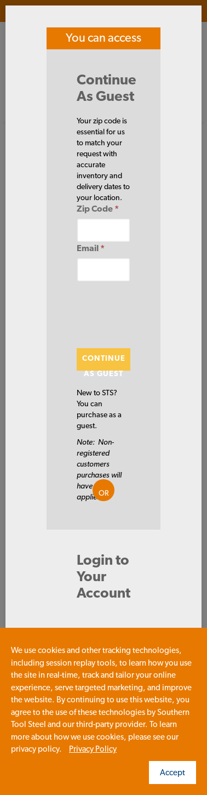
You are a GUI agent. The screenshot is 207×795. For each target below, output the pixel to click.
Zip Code (98, 208)
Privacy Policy (93, 749)
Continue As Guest (103, 362)
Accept (172, 772)
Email (91, 248)
